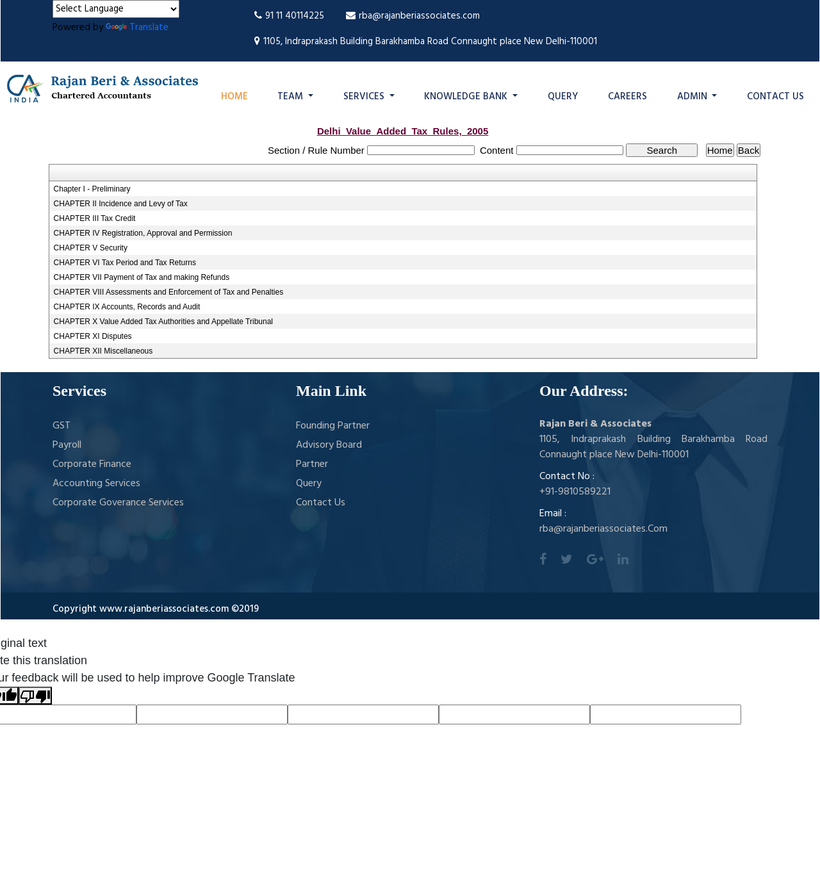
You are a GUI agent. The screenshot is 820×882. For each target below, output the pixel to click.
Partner (312, 464)
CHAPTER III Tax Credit (95, 218)
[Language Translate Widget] (116, 9)
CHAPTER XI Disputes (93, 336)
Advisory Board (329, 445)
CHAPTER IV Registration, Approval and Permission (143, 233)
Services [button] (365, 96)
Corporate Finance (92, 464)
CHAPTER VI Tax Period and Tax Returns (125, 262)
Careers (627, 96)
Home (234, 96)
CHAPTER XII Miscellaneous (103, 351)
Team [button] (291, 96)
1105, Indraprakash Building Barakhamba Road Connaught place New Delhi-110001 (425, 41)
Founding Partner (333, 426)
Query (563, 96)
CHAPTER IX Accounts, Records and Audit (127, 306)
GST (61, 426)
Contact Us (775, 96)
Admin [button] (693, 96)
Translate (137, 27)
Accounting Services (96, 483)
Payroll (67, 445)
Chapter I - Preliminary (92, 188)
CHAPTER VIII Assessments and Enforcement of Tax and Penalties (169, 292)
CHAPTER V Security (90, 247)
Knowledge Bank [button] (467, 96)
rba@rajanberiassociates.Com (603, 529)
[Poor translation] (35, 696)
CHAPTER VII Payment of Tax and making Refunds (142, 277)
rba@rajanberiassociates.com (413, 16)
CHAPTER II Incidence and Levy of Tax (121, 203)
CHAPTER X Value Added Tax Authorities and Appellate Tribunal (163, 321)
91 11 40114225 (289, 16)
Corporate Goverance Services (118, 502)
